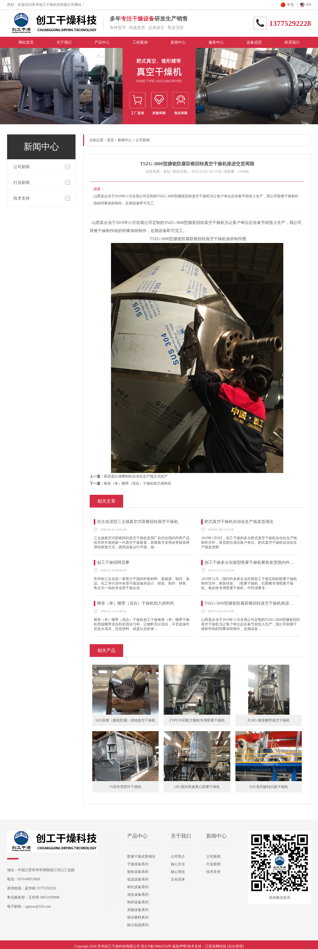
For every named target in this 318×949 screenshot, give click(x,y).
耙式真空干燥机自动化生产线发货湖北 (238, 521)
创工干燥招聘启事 (113, 562)
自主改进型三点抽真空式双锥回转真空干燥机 (137, 521)
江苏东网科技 (215, 946)
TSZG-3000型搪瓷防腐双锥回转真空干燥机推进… (248, 603)
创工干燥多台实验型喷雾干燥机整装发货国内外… (249, 562)
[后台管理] (235, 946)
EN (308, 5)
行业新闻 (21, 182)
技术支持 (21, 198)
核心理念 (178, 872)
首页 (110, 140)
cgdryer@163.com (38, 906)
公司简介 (178, 856)
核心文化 (178, 864)
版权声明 (179, 946)
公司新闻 (21, 167)
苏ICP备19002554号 (156, 946)
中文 (290, 5)
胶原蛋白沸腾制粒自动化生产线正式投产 (136, 476)
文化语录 (178, 879)
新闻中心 (125, 140)
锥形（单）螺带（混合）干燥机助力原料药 (137, 483)
